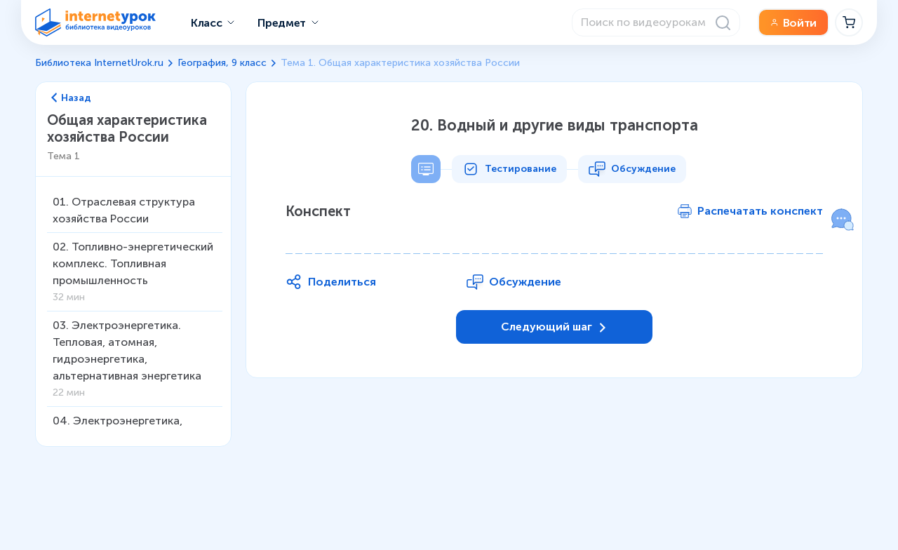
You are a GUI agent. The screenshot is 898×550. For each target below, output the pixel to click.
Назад (71, 98)
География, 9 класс (222, 63)
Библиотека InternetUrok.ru (99, 63)
